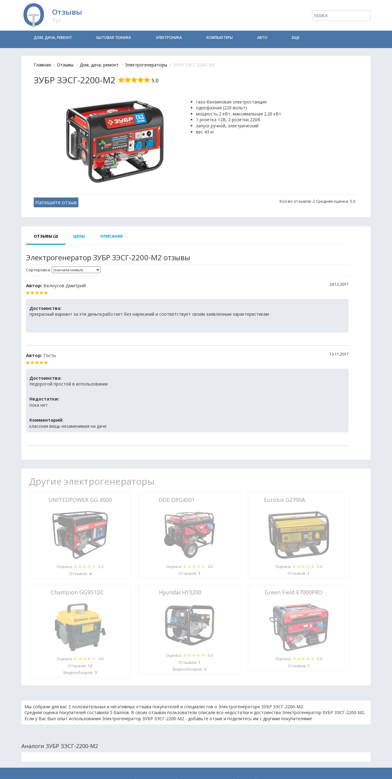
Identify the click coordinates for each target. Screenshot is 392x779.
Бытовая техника (113, 37)
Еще (296, 37)
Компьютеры (219, 37)
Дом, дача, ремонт (53, 37)
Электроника (169, 37)
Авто (262, 37)
